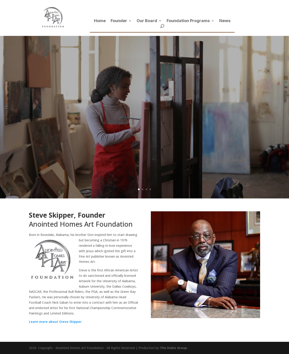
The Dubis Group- (174, 348)
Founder (119, 21)
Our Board (147, 21)
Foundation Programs (188, 21)
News (225, 21)
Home (100, 21)
